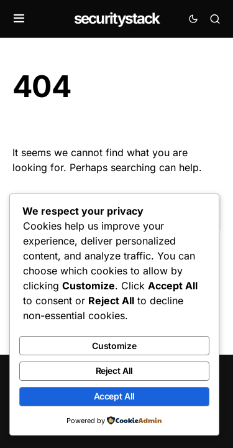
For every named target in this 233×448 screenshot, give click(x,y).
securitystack (117, 18)
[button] (18, 18)
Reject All (115, 370)
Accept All (114, 396)
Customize (114, 345)
